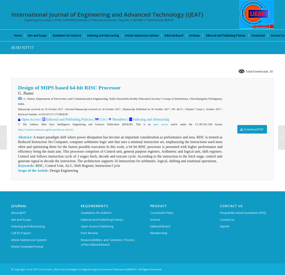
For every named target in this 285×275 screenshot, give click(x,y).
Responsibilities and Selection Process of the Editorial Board (108, 242)
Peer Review (89, 233)
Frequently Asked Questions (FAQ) (243, 213)
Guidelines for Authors (96, 213)
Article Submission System (29, 240)
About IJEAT (18, 213)
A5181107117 (22, 47)
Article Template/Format (27, 247)
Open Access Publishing (97, 226)
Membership (158, 233)
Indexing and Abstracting (150, 119)
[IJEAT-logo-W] (257, 14)
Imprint (224, 226)
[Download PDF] (252, 129)
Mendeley (119, 119)
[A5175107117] (3, 137)
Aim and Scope (21, 220)
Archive (155, 220)
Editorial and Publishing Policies (69, 119)
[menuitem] (18, 35)
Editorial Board (160, 226)
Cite (103, 119)
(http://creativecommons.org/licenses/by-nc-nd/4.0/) (46, 129)
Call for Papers (21, 233)
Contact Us (227, 220)
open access (160, 124)
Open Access (30, 119)
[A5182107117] (281, 137)
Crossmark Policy (161, 213)
